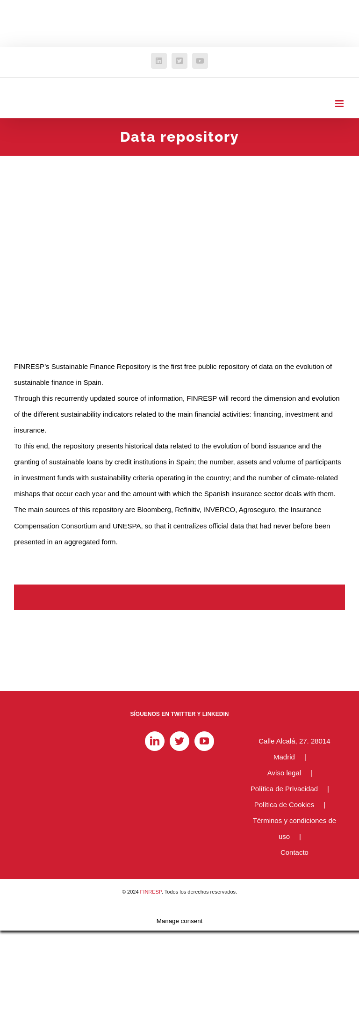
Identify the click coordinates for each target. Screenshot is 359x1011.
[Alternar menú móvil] (340, 103)
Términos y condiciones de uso (294, 828)
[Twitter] (179, 741)
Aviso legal (284, 773)
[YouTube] (204, 741)
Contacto (294, 852)
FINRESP (151, 892)
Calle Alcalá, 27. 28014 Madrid (294, 749)
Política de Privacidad (284, 789)
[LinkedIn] (155, 741)
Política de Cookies (284, 805)
